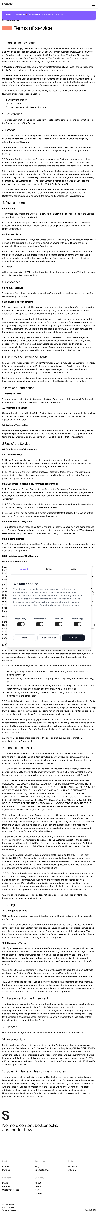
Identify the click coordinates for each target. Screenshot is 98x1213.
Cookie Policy (8, 1205)
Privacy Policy (8, 1207)
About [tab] (74, 569)
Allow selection (49, 638)
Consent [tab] (24, 569)
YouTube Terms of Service (42, 846)
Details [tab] (49, 569)
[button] (93, 4)
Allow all (73, 638)
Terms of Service (9, 1210)
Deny (24, 638)
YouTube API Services (66, 846)
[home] (17, 4)
